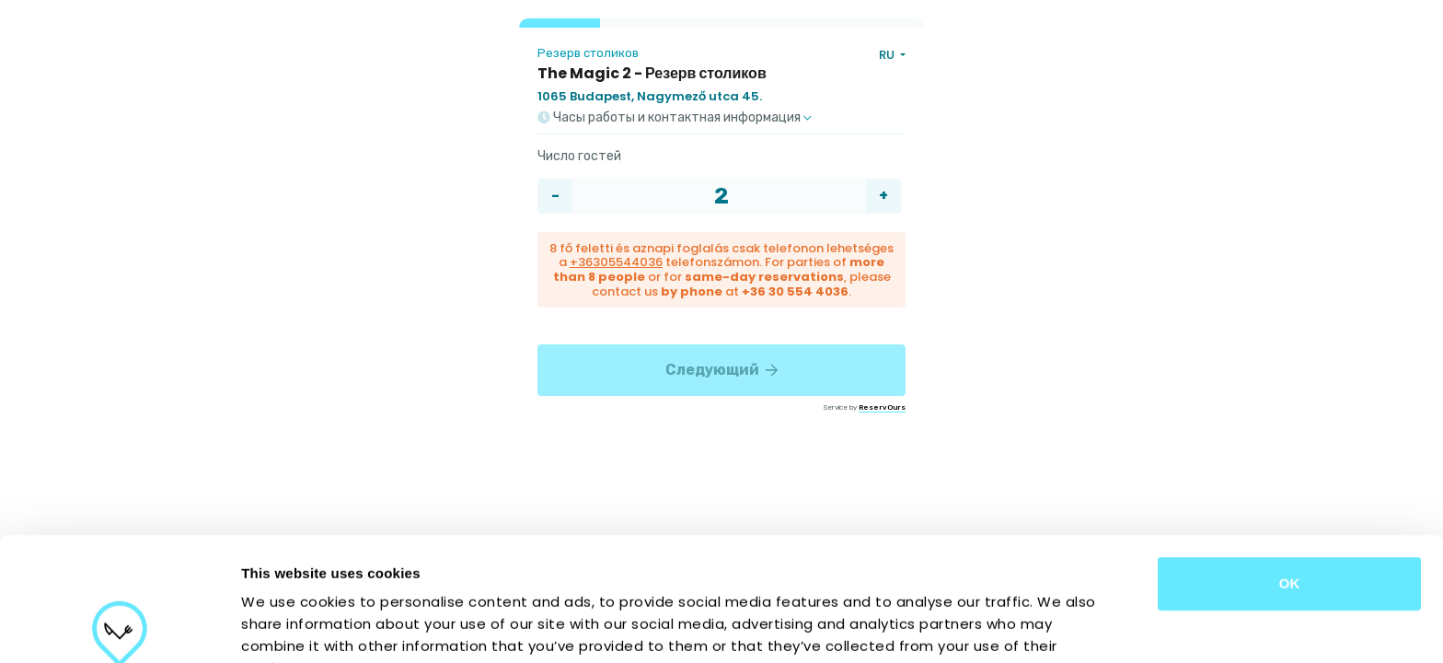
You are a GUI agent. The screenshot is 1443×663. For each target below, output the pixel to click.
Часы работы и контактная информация (674, 117)
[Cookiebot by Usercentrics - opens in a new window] (119, 627)
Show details (966, 626)
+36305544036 (616, 262)
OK (1289, 460)
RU (888, 55)
